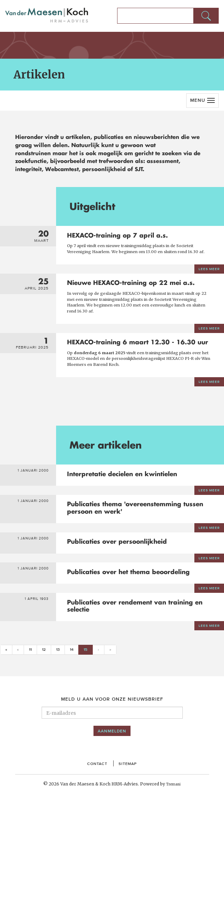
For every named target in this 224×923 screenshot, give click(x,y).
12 (45, 759)
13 (60, 759)
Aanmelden (112, 841)
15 (93, 758)
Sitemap (130, 873)
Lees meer (207, 286)
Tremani (173, 894)
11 (31, 759)
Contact (95, 873)
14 (75, 759)
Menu (197, 100)
